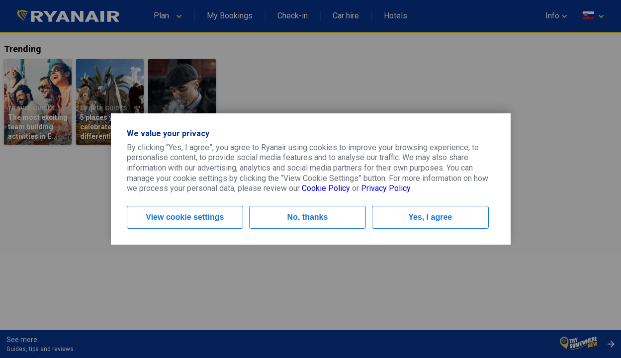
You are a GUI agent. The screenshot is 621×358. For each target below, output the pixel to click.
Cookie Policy (326, 188)
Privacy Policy (385, 188)
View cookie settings (185, 217)
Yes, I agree (430, 217)
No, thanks (307, 217)
